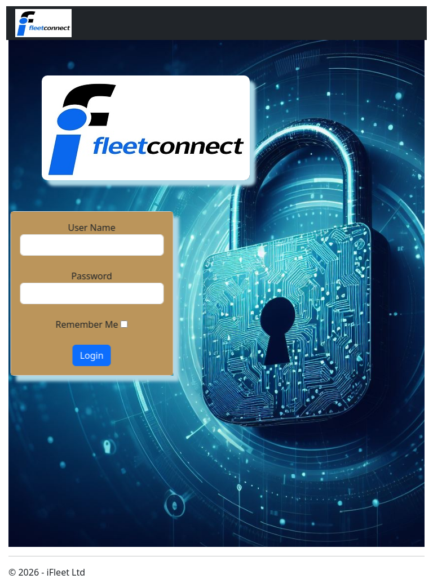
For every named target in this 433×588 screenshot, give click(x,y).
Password (91, 276)
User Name (91, 227)
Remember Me (86, 324)
